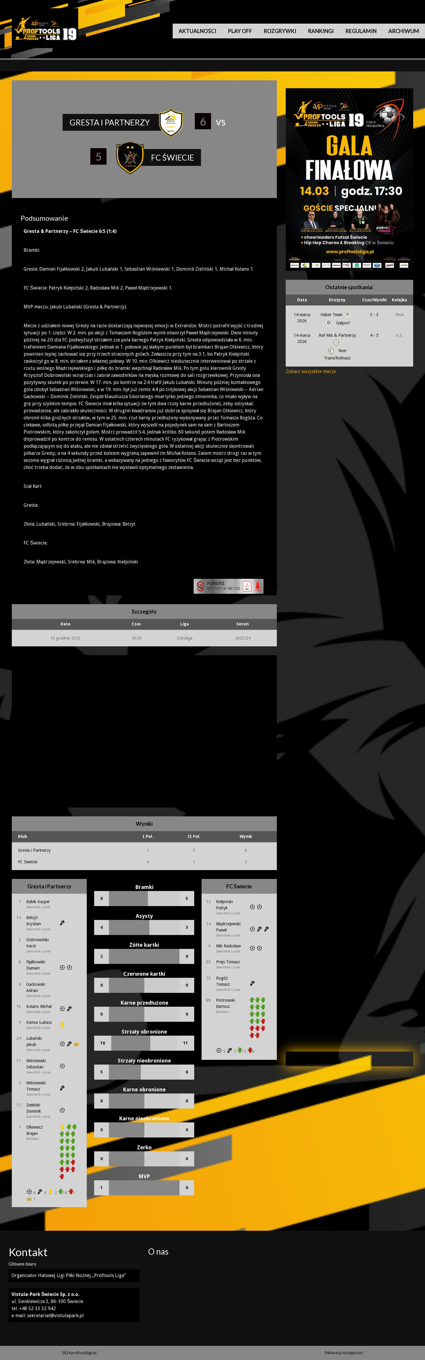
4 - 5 (374, 335)
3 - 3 (374, 314)
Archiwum (403, 31)
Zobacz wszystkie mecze (311, 371)
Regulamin (361, 31)
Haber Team (336, 314)
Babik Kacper (38, 901)
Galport (337, 323)
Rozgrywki (280, 31)
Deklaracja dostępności (344, 1353)
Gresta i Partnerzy (34, 850)
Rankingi (321, 31)
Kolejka (399, 300)
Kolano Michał (39, 1006)
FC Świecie (27, 861)
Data (302, 300)
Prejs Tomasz (228, 961)
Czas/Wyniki (374, 300)
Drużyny (337, 300)
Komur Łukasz (39, 1022)
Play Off (240, 31)
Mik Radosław (228, 946)
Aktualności (197, 31)
